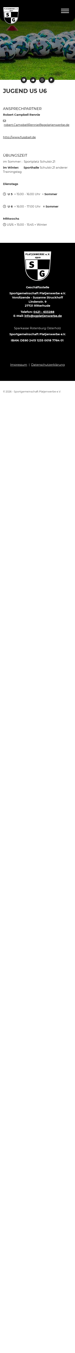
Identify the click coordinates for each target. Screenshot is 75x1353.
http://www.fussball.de (19, 137)
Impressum (18, 365)
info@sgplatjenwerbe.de (43, 316)
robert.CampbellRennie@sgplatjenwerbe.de (36, 125)
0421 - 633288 (43, 312)
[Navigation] (65, 10)
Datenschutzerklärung (48, 365)
